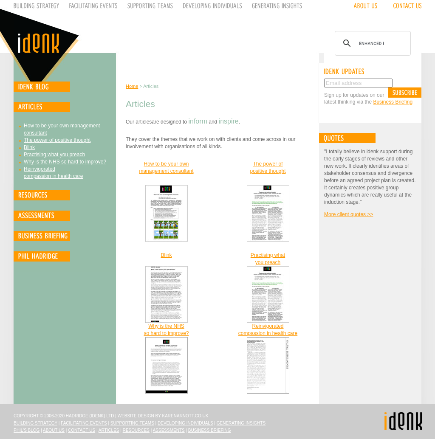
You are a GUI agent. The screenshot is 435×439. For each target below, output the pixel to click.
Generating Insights (241, 423)
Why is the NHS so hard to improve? (65, 162)
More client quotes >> (348, 214)
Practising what (268, 255)
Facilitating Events (84, 423)
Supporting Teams (132, 423)
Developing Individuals (185, 423)
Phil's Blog (27, 430)
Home (132, 86)
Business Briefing (392, 102)
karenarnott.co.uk (185, 416)
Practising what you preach (54, 155)
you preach (267, 262)
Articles (109, 430)
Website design (136, 416)
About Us (54, 430)
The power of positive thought (57, 140)
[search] (371, 43)
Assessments (169, 430)
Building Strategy (35, 423)
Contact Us (81, 430)
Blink (29, 147)
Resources (136, 430)
